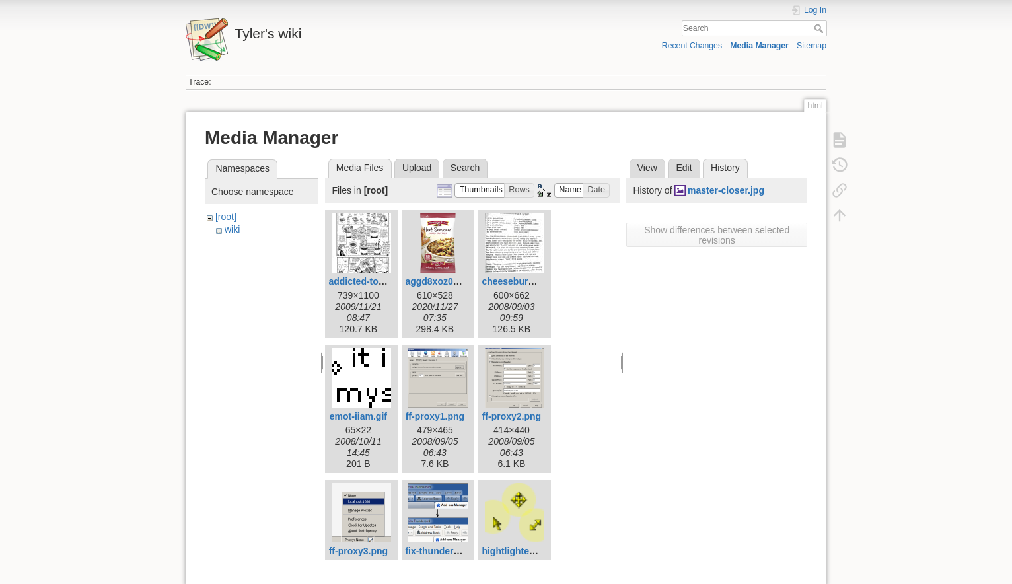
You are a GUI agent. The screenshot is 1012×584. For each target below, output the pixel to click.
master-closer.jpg (726, 190)
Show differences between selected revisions (716, 235)
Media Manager (759, 45)
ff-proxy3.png (358, 551)
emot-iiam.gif (358, 416)
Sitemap (811, 45)
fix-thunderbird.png (447, 551)
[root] (225, 216)
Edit (684, 168)
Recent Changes (692, 45)
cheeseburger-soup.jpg (533, 281)
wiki (232, 229)
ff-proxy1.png (435, 416)
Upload (416, 168)
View (647, 168)
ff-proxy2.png (511, 416)
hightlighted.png (518, 551)
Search (820, 28)
